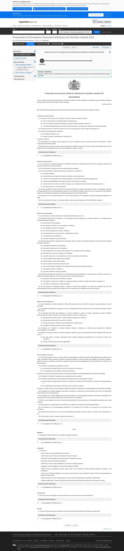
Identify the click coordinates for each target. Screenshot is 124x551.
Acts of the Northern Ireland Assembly (23, 40)
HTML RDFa (85, 534)
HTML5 (56, 534)
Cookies (68, 540)
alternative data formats (41, 534)
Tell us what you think (96, 15)
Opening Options (18, 76)
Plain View (96, 47)
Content (30, 44)
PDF (69, 534)
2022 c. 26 (38, 40)
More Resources (56, 44)
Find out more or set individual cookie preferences (50, 9)
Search (97, 32)
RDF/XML (92, 534)
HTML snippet (63, 534)
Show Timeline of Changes (24, 72)
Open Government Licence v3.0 (44, 545)
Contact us (52, 540)
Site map (36, 540)
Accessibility (43, 540)
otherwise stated (65, 545)
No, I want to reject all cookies (78, 9)
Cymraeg (108, 25)
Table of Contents (19, 44)
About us (29, 540)
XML (72, 534)
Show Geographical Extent (23, 64)
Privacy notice (60, 540)
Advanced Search (106, 32)
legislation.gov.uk (25, 21)
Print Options (105, 47)
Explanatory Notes (42, 44)
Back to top (108, 529)
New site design (17, 540)
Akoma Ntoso (78, 534)
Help (24, 540)
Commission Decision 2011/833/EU (39, 547)
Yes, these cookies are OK (23, 9)
